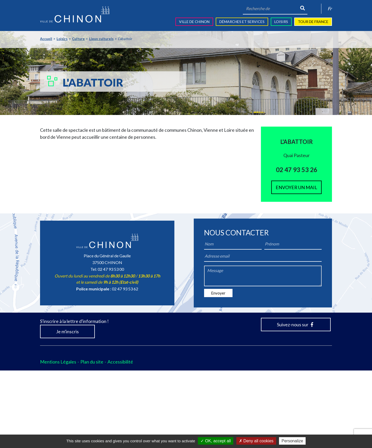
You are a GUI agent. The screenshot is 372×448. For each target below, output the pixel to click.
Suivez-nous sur (295, 402)
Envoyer (218, 370)
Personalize (292, 441)
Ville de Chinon (194, 21)
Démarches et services (242, 21)
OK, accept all (215, 441)
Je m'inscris (67, 409)
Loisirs (281, 21)
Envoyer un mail (296, 187)
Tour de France (313, 21)
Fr (330, 8)
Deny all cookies (256, 441)
